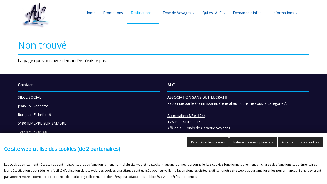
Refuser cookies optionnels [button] (253, 142)
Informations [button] (285, 12)
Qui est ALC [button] (213, 12)
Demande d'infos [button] (249, 12)
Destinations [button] (143, 12)
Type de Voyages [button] (179, 12)
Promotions (113, 12)
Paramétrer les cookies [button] (208, 142)
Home (90, 12)
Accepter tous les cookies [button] (300, 142)
